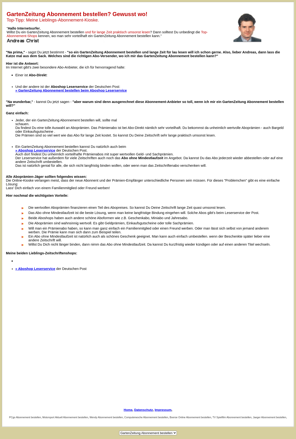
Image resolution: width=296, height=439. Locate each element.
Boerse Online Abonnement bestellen (190, 417)
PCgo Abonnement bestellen (25, 417)
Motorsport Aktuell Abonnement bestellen (65, 417)
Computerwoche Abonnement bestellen (146, 417)
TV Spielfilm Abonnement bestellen (231, 417)
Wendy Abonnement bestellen (106, 417)
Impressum (163, 410)
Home (128, 410)
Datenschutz (143, 410)
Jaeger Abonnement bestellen (269, 417)
